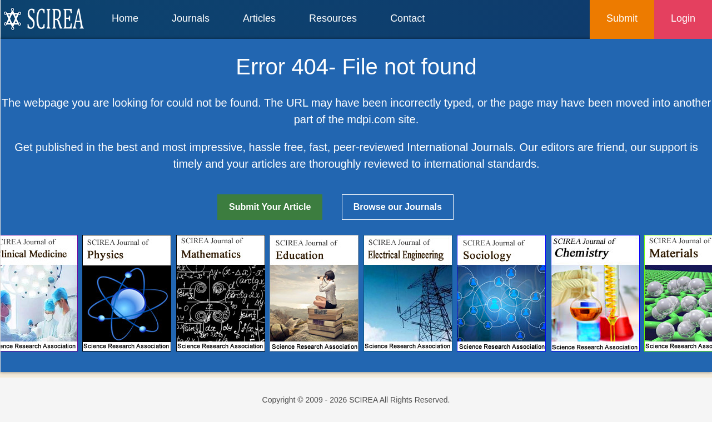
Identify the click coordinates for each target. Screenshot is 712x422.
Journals (191, 18)
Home (125, 18)
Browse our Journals (397, 207)
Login (683, 18)
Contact (407, 18)
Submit (622, 18)
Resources (333, 18)
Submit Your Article (270, 207)
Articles (259, 18)
